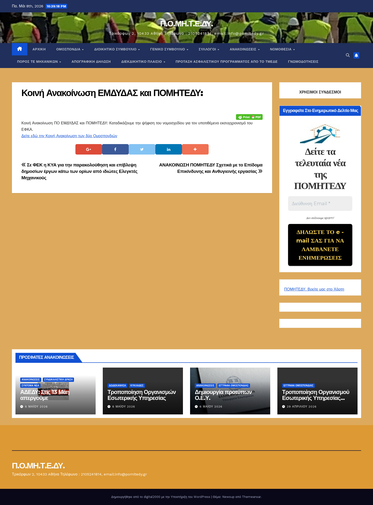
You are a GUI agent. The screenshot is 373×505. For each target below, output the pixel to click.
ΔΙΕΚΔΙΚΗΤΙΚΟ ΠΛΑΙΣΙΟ (142, 61)
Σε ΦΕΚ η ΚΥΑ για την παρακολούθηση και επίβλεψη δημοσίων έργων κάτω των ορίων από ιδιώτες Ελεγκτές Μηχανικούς (79, 171)
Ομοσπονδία (69, 49)
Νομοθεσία (281, 49)
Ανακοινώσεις (243, 49)
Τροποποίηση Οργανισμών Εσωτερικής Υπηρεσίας (142, 394)
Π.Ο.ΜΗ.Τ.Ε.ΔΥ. (186, 24)
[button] (348, 55)
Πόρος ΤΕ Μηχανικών (38, 61)
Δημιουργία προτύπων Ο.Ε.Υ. (223, 394)
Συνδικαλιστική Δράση (58, 379)
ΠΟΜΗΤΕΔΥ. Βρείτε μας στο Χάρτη (314, 289)
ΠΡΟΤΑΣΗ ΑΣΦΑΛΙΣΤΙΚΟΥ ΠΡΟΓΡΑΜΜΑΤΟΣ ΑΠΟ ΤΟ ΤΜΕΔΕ (227, 61)
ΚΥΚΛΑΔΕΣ (136, 385)
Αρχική (39, 49)
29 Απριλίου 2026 (302, 406)
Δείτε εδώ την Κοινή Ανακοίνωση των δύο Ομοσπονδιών (69, 136)
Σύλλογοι (208, 49)
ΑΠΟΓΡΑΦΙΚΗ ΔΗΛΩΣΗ (91, 61)
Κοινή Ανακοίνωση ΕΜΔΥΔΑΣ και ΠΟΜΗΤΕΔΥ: (112, 92)
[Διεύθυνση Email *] (320, 203)
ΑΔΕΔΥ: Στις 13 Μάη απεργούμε (44, 394)
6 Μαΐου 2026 (211, 406)
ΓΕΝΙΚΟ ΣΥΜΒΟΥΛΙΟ (168, 49)
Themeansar (251, 497)
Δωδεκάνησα (117, 385)
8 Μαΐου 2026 (36, 406)
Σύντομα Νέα (30, 385)
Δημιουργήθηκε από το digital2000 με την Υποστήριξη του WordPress (161, 497)
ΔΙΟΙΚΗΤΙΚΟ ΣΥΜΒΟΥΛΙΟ (115, 49)
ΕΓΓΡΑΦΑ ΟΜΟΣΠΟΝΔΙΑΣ (234, 385)
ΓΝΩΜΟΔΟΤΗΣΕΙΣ (303, 61)
